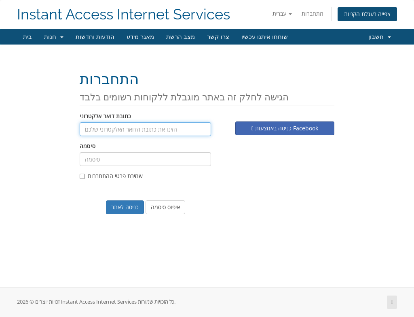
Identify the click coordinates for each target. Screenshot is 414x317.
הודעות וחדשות (95, 36)
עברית (282, 13)
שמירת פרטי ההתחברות (111, 176)
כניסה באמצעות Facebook (284, 128)
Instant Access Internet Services (123, 14)
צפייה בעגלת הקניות (367, 14)
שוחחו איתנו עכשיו (264, 36)
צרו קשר (218, 36)
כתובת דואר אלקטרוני (105, 116)
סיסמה (88, 146)
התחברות (312, 13)
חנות (53, 36)
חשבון (379, 36)
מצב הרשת (180, 36)
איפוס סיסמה (165, 207)
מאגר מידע (140, 36)
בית (27, 36)
